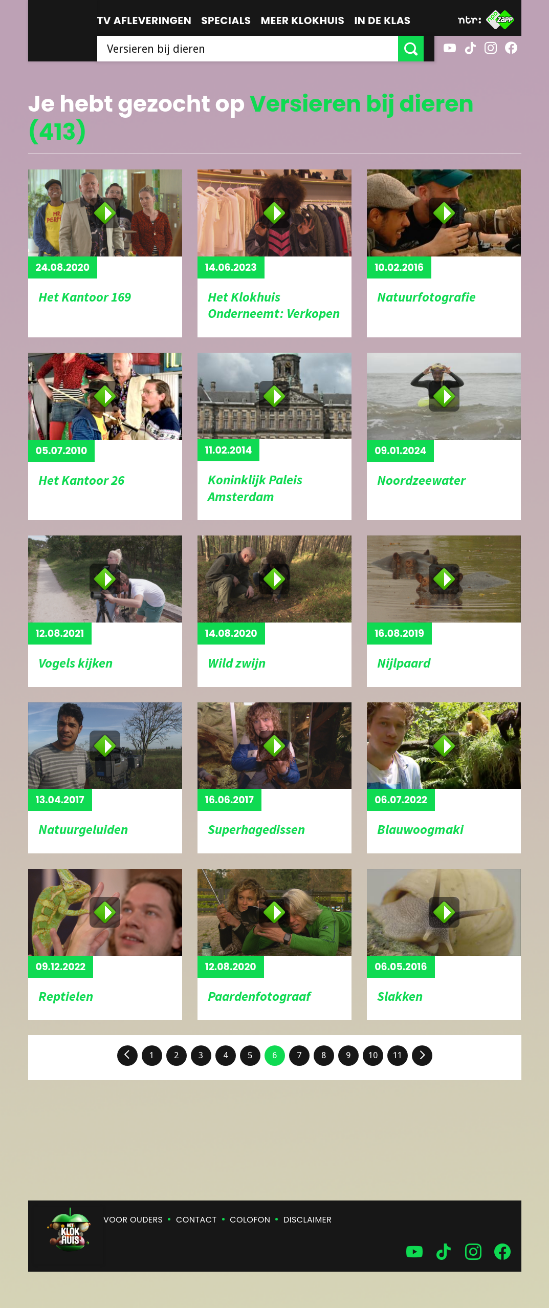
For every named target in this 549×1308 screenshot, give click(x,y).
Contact (196, 1220)
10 (373, 1055)
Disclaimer (307, 1220)
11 (397, 1055)
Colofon (250, 1220)
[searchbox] (253, 48)
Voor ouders (133, 1220)
